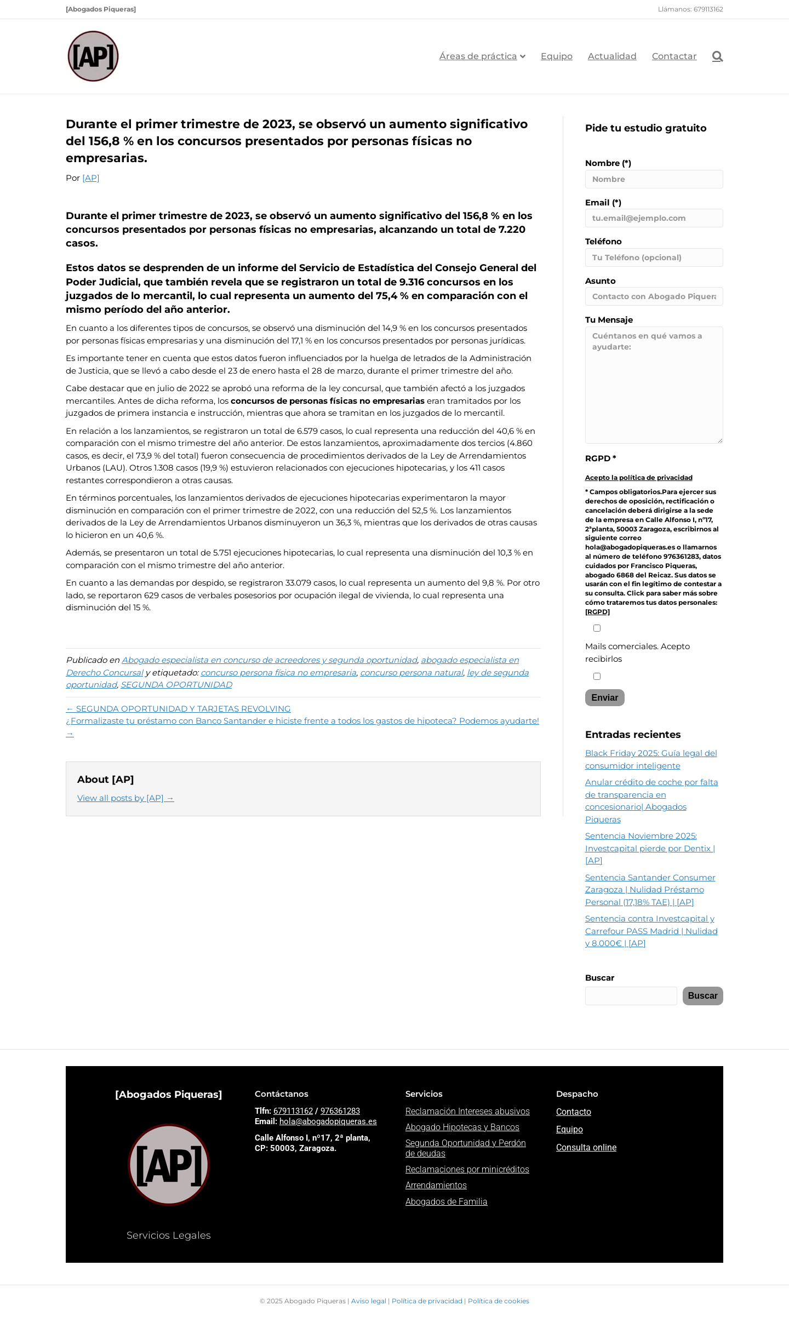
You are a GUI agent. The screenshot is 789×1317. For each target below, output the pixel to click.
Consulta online (586, 1147)
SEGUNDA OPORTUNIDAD (176, 684)
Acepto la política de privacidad (639, 477)
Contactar (674, 56)
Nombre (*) (654, 173)
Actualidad (612, 56)
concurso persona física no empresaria (278, 672)
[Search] (714, 56)
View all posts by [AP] (125, 798)
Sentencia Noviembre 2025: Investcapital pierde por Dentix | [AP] (650, 848)
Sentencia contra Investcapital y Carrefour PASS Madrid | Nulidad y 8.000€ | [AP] (651, 930)
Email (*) (654, 212)
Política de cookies (498, 1301)
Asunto (654, 291)
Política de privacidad (428, 1301)
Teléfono (654, 251)
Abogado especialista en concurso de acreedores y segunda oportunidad (269, 660)
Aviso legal (369, 1301)
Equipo (557, 56)
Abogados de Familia (446, 1201)
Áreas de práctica (478, 56)
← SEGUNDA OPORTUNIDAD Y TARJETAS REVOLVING (178, 708)
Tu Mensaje (654, 379)
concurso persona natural (411, 672)
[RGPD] (597, 612)
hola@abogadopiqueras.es (328, 1121)
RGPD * (600, 458)
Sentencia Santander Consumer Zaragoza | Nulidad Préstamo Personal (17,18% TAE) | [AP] (650, 889)
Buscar (599, 977)
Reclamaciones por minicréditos (467, 1169)
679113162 (293, 1111)
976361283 (340, 1111)
